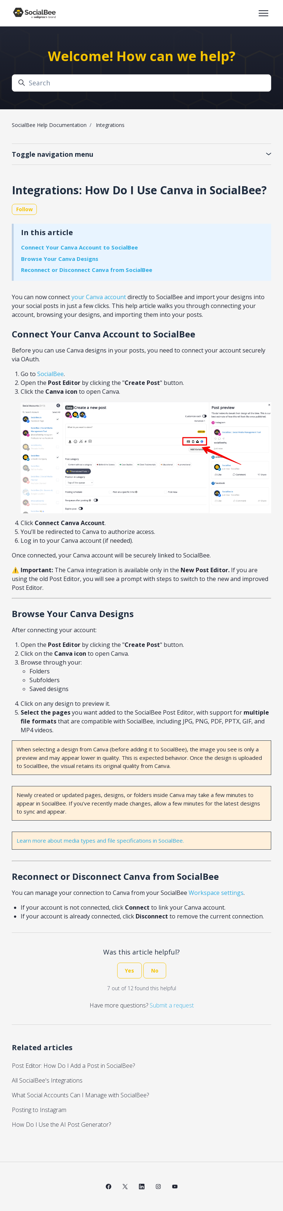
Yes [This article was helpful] (129, 970)
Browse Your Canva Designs (59, 258)
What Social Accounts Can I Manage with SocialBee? (80, 1095)
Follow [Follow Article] (24, 209)
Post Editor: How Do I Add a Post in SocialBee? (73, 1066)
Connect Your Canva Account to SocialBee (79, 247)
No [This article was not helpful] (154, 970)
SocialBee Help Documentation (49, 124)
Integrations (110, 124)
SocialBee (50, 374)
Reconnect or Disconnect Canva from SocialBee (86, 269)
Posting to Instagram (39, 1110)
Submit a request (172, 1005)
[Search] (141, 83)
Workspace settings (216, 893)
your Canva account (98, 297)
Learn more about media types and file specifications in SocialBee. (100, 840)
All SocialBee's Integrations (47, 1080)
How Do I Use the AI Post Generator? (61, 1124)
